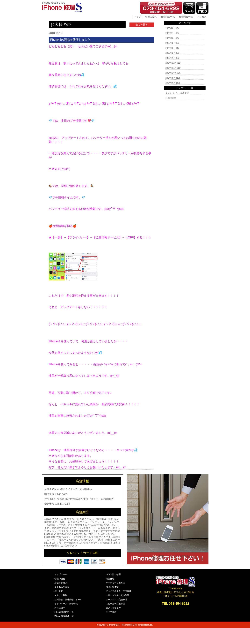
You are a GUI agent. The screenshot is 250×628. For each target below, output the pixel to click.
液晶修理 (110, 578)
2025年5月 (170, 43)
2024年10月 (171, 73)
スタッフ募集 (60, 595)
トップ (137, 16)
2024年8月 (170, 83)
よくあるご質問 (61, 587)
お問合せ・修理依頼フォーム (68, 599)
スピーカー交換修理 (115, 603)
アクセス (201, 16)
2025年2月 (170, 53)
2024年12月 (171, 63)
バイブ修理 (111, 612)
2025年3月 (170, 48)
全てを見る (142, 24)
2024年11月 (171, 68)
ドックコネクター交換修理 (118, 591)
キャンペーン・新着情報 (177, 93)
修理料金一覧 (186, 16)
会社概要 (58, 591)
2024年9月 (170, 78)
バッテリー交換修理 (115, 583)
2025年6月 (170, 38)
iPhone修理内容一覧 (64, 612)
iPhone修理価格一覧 (64, 616)
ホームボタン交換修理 (116, 599)
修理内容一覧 (168, 16)
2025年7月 (170, 33)
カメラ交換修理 (113, 608)
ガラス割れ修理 (113, 574)
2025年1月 (170, 58)
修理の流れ (151, 16)
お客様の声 (170, 98)
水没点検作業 (112, 587)
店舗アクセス (60, 583)
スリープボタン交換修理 (117, 595)
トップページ (60, 574)
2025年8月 (170, 28)
